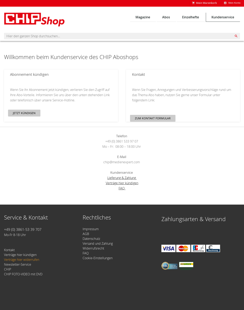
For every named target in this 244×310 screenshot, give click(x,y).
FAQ (122, 189)
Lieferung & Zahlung (122, 178)
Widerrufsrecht (93, 248)
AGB (86, 234)
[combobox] (122, 37)
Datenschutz (91, 238)
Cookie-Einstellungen (98, 258)
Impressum (91, 229)
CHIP (7, 269)
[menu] (185, 18)
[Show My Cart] (200, 3)
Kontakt (9, 250)
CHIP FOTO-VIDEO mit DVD (23, 274)
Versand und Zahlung (98, 243)
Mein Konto (232, 3)
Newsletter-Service (17, 264)
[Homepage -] (34, 20)
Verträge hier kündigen (122, 184)
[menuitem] (144, 18)
